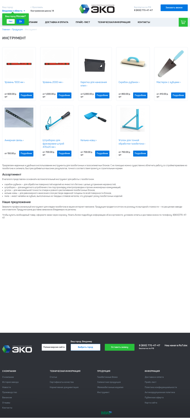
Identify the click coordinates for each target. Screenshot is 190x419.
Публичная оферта (154, 397)
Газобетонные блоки (107, 377)
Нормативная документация (64, 387)
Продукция (17, 29)
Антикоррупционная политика (160, 392)
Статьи (53, 377)
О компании (30, 22)
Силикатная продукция (109, 382)
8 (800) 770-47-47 (143, 10)
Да (20, 21)
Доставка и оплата (56, 22)
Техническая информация (114, 22)
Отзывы (6, 403)
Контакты (144, 22)
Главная (6, 29)
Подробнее (26, 95)
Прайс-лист (83, 22)
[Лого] (97, 8)
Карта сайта (151, 403)
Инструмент (103, 392)
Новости (6, 387)
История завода (10, 382)
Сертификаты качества (62, 382)
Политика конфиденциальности (161, 387)
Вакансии (7, 397)
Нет (11, 21)
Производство (9, 392)
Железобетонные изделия (110, 387)
